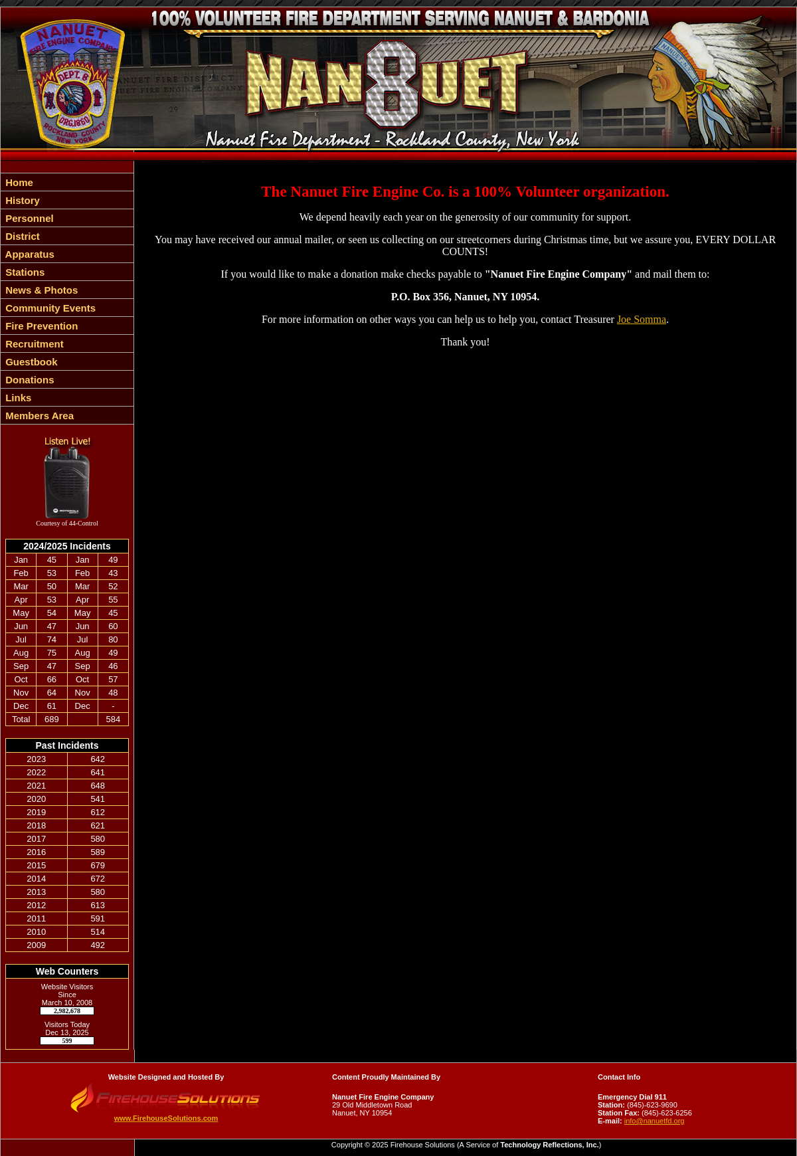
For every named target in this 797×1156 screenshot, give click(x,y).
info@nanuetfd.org (654, 1121)
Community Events (49, 308)
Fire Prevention (40, 326)
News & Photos (40, 290)
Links (17, 397)
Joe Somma (641, 319)
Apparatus (28, 254)
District (21, 236)
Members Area (38, 415)
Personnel (28, 218)
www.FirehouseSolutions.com (166, 1118)
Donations (28, 379)
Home (18, 182)
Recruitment (33, 343)
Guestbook (30, 361)
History (21, 200)
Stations (23, 272)
